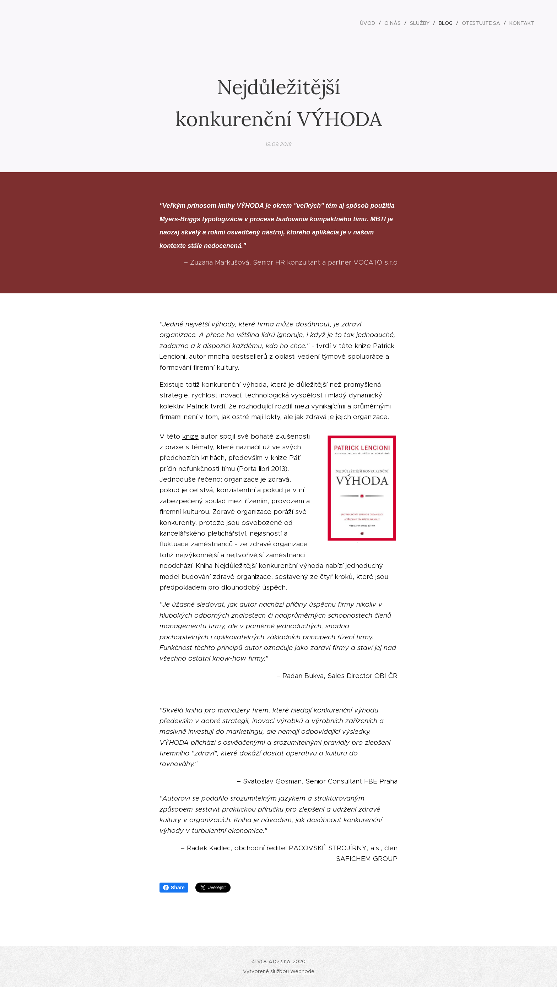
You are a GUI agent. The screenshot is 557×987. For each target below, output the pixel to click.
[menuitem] (369, 23)
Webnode (302, 971)
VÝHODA (250, 205)
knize (190, 436)
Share (174, 887)
